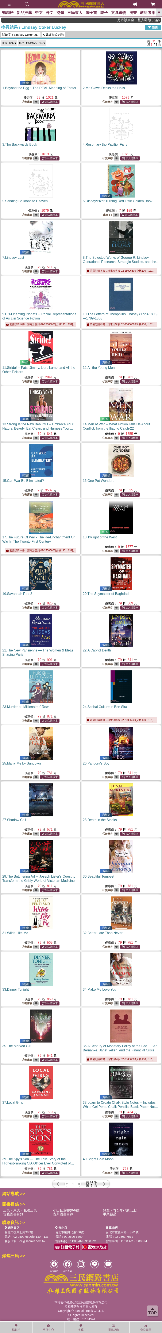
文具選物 (118, 13)
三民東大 (74, 13)
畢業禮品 (109, 1214)
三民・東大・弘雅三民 (20, 1210)
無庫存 (27, 102)
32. (103, 933)
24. (105, 707)
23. (25, 707)
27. (14, 820)
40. (98, 1159)
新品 (24, 13)
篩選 (153, 27)
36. (121, 1050)
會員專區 (145, 1327)
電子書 (91, 13)
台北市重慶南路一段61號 (122, 1232)
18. (100, 537)
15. (23, 481)
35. (16, 1046)
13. (37, 428)
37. (12, 1102)
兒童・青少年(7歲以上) (120, 1210)
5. (25, 201)
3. (19, 144)
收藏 (81, 1327)
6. (118, 201)
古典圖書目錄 (63, 1214)
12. (99, 367)
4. (105, 144)
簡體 (60, 13)
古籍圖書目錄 (13, 1214)
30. (98, 876)
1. (39, 88)
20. (106, 594)
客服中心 (48, 1327)
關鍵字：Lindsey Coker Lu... (20, 34)
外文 (49, 13)
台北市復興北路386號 (19, 1232)
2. (104, 88)
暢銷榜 (8, 13)
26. (96, 763)
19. (17, 594)
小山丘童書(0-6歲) (66, 1210)
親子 (104, 13)
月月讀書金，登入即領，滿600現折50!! (147, 20)
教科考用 (147, 13)
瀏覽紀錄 (113, 1327)
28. (100, 820)
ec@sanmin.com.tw (32, 1241)
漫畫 (133, 13)
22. (97, 650)
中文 (39, 13)
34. (99, 989)
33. (15, 989)
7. (13, 257)
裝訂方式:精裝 (53, 34)
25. (21, 763)
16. (98, 481)
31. (15, 933)
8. (121, 262)
